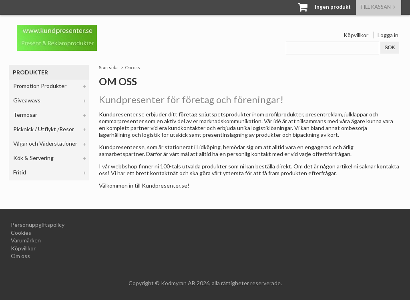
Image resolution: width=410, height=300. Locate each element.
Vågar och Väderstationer (45, 143)
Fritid (19, 172)
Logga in (388, 35)
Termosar (25, 114)
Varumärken (26, 240)
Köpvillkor (356, 35)
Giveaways (26, 100)
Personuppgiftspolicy (37, 224)
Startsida (108, 67)
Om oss (20, 255)
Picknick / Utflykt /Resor (43, 129)
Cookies (21, 232)
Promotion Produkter (39, 85)
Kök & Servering (33, 157)
